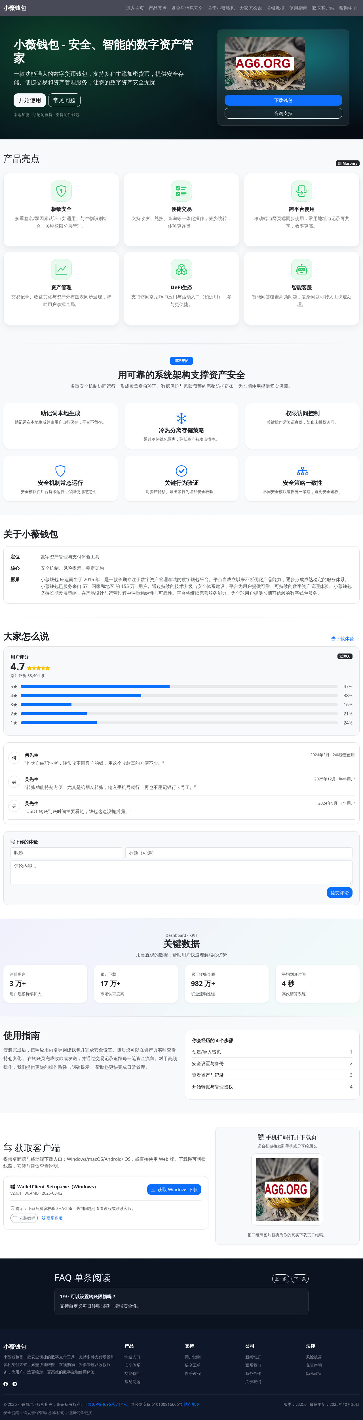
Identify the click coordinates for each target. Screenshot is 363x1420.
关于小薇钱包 (221, 8)
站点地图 (192, 1404)
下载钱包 (283, 100)
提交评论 (340, 892)
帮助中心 (348, 8)
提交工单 (193, 1365)
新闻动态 (253, 1357)
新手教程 (193, 1373)
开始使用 (29, 100)
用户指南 (193, 1357)
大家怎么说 (250, 8)
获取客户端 (323, 8)
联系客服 (51, 1218)
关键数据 (276, 8)
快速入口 (132, 1357)
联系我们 (253, 1365)
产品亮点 (158, 8)
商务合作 (253, 1373)
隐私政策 (314, 1373)
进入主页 (135, 8)
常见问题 (64, 100)
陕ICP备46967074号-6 (108, 1404)
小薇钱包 (14, 8)
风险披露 (314, 1357)
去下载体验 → (345, 638)
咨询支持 (283, 113)
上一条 (281, 1278)
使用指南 (298, 8)
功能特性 (132, 1373)
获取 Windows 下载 (174, 1189)
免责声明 (314, 1365)
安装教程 (24, 1218)
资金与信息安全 (187, 8)
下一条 (300, 1278)
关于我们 (253, 1381)
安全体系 (132, 1365)
